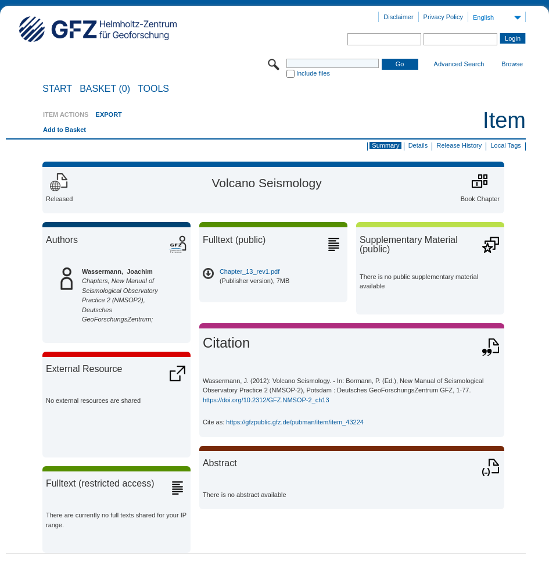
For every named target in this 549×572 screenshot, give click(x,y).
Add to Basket (64, 129)
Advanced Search (459, 63)
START (57, 89)
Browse (512, 63)
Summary (385, 145)
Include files (313, 73)
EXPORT (109, 114)
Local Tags (505, 145)
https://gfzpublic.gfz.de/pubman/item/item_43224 (295, 422)
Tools (153, 89)
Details (418, 145)
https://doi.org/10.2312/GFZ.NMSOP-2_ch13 (266, 399)
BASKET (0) (105, 89)
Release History (459, 145)
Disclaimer (398, 16)
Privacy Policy (443, 16)
